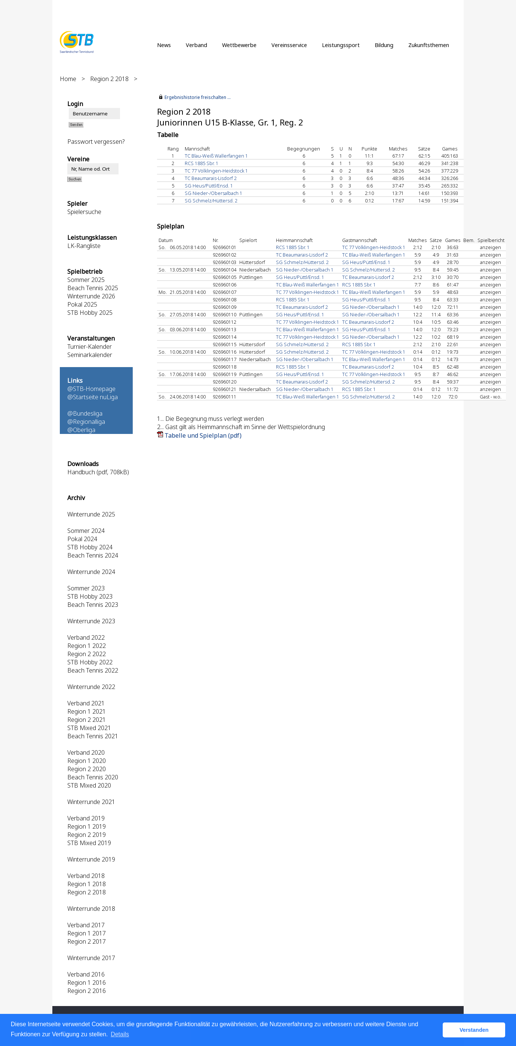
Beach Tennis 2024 (92, 555)
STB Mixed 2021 (89, 728)
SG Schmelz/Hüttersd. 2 (211, 200)
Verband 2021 (86, 703)
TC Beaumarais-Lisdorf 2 (211, 178)
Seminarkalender (89, 355)
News (164, 45)
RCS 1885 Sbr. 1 (201, 163)
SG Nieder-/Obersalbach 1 (213, 193)
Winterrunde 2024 (91, 572)
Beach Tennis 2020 (92, 777)
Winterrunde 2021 (91, 802)
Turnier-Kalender (89, 346)
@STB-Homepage (91, 389)
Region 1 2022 (86, 646)
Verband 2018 (86, 876)
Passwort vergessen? (96, 141)
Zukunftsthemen (428, 45)
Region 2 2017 (86, 941)
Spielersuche (84, 212)
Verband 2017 (86, 925)
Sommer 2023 (86, 588)
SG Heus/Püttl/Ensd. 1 (209, 185)
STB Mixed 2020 (89, 785)
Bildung (384, 45)
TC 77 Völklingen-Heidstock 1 (216, 170)
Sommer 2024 (86, 531)
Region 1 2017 (86, 933)
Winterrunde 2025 (91, 514)
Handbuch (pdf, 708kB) (98, 472)
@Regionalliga (86, 422)
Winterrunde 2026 (91, 296)
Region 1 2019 (86, 826)
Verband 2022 (86, 637)
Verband (196, 45)
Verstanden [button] (474, 1030)
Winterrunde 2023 (91, 621)
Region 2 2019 (86, 835)
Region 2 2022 (86, 654)
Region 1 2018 (86, 884)
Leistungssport (341, 45)
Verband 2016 (86, 974)
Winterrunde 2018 (91, 908)
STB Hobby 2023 (90, 596)
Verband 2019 (86, 818)
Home (68, 79)
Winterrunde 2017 (91, 958)
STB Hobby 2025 (90, 312)
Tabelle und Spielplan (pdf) (203, 435)
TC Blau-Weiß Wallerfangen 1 (216, 155)
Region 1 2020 (86, 761)
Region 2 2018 (109, 79)
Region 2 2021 (86, 720)
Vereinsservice (289, 45)
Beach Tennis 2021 (92, 736)
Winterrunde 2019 (91, 859)
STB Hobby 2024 (90, 547)
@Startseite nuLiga (92, 397)
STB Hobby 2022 (90, 662)
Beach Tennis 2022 (92, 670)
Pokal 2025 (82, 304)
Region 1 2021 (86, 711)
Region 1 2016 (86, 982)
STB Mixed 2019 (89, 843)
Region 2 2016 (86, 991)
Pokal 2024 (82, 539)
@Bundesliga (84, 413)
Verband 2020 (86, 752)
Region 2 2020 (86, 769)
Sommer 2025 (86, 280)
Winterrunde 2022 (91, 687)
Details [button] (120, 1034)
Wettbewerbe (239, 45)
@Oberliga (81, 430)
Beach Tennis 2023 (92, 604)
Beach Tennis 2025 (92, 288)
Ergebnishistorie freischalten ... (198, 97)
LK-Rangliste (84, 246)
